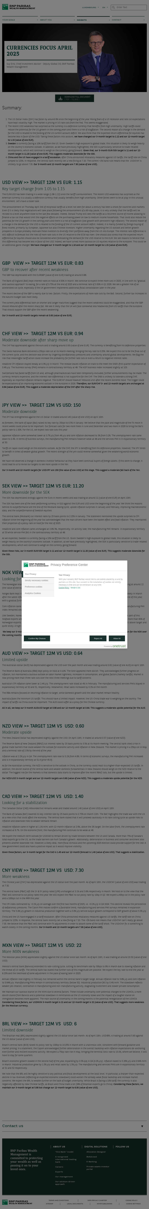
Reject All (98, 638)
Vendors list (75, 588)
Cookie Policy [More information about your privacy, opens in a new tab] (64, 588)
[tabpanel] (91, 582)
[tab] (38, 574)
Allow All (117, 638)
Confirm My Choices (37, 638)
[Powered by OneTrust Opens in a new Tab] (115, 647)
